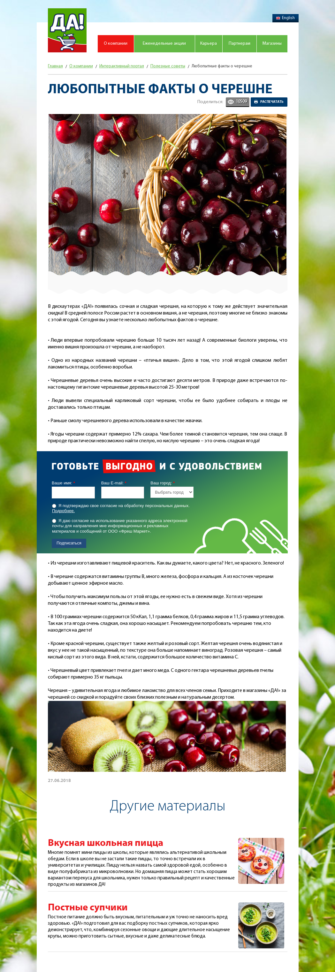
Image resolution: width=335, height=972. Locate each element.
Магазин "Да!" (67, 30)
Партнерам (239, 43)
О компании (115, 43)
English (285, 18)
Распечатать (272, 102)
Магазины (272, 43)
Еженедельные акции (164, 43)
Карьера (208, 43)
